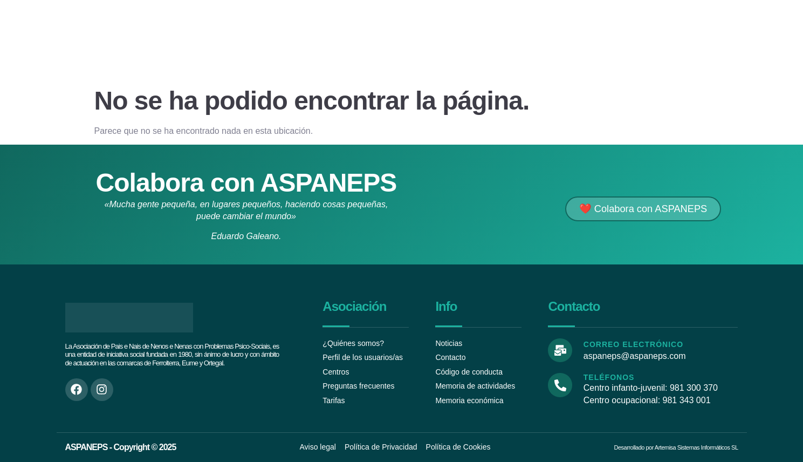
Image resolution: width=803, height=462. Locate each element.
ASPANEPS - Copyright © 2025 (120, 447)
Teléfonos (607, 377)
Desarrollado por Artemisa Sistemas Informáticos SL (676, 447)
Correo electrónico (632, 344)
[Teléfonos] (559, 384)
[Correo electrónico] (559, 349)
